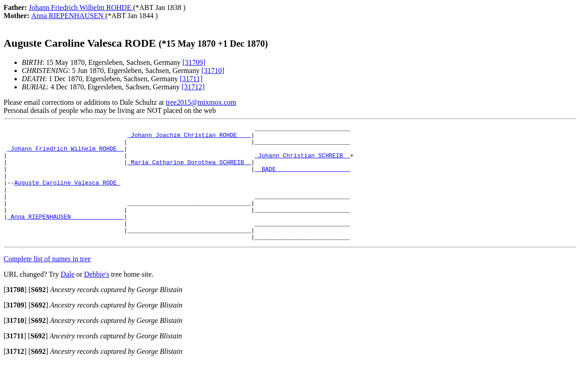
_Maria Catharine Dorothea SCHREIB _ (189, 170)
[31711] (191, 79)
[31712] (193, 87)
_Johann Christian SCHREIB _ (302, 162)
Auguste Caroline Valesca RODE (67, 195)
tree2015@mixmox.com (201, 102)
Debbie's (96, 297)
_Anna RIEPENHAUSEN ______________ (65, 235)
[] (15, 313)
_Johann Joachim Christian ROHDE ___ (189, 137)
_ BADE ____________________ (302, 178)
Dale (67, 297)
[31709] (194, 62)
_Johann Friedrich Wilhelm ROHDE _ (65, 154)
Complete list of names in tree (47, 282)
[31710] (212, 70)
